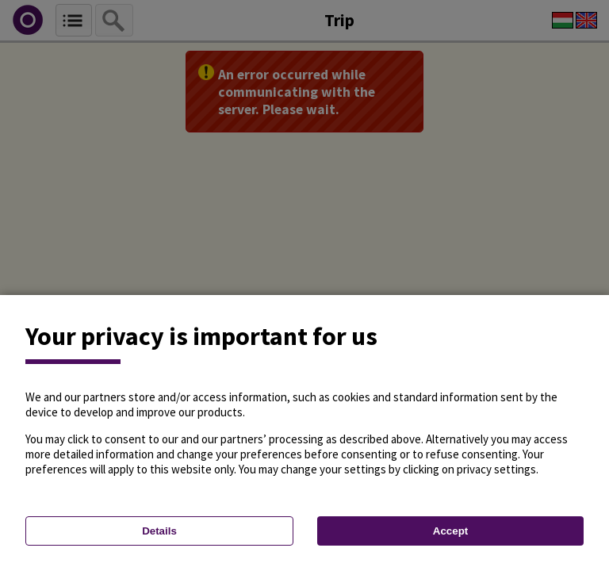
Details (159, 531)
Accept (450, 531)
